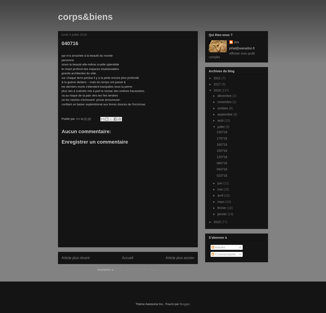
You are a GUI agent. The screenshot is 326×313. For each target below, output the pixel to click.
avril (220, 195)
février (222, 208)
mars (221, 202)
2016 (218, 90)
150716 (222, 150)
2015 (218, 222)
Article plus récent (76, 258)
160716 (222, 144)
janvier (222, 214)
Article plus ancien (179, 258)
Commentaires (223, 254)
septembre (225, 114)
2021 (218, 78)
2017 (218, 84)
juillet (221, 127)
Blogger (185, 304)
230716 (222, 132)
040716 (222, 169)
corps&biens (85, 17)
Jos (236, 42)
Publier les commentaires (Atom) (137, 269)
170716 (222, 138)
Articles (218, 247)
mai (220, 189)
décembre (224, 96)
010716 (222, 175)
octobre (223, 108)
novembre (224, 102)
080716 (222, 163)
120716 (222, 157)
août (220, 120)
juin (220, 183)
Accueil (127, 258)
